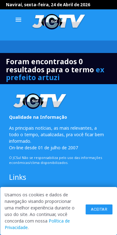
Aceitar (99, 209)
